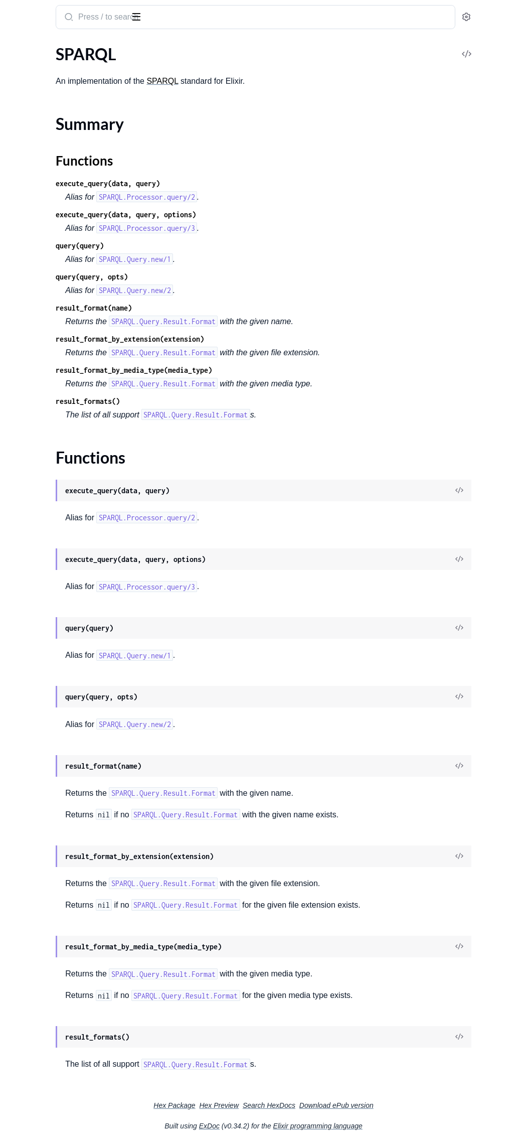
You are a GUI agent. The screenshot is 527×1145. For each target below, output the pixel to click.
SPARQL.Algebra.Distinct (51, 142)
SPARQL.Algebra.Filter (47, 182)
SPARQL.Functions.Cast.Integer (62, 589)
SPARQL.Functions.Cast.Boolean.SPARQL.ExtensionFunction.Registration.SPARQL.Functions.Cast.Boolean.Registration (71, 440)
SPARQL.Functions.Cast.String (60, 616)
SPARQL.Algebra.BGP (45, 114)
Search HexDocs (344, 1105)
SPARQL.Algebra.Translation (57, 304)
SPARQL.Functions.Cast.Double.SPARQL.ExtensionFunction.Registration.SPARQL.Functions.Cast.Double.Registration (71, 548)
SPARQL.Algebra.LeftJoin (51, 250)
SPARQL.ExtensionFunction (56, 358)
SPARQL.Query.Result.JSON (56, 805)
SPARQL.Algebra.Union (48, 345)
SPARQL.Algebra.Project (50, 277)
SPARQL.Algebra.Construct (55, 128)
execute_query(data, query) (233, 183)
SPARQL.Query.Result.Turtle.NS (62, 846)
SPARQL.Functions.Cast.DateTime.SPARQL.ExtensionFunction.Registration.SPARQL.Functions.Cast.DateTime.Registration (71, 494)
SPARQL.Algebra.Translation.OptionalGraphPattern (71, 331)
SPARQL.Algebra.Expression (56, 155)
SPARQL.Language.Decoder (55, 683)
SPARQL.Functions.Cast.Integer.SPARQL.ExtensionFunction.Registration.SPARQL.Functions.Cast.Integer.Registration (71, 602)
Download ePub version (412, 1105)
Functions (34, 96)
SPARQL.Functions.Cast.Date (58, 453)
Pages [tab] (18, 47)
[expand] (140, 67)
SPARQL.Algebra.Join (45, 236)
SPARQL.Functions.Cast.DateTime (67, 480)
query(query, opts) (217, 276)
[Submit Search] (193, 18)
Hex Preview (294, 1105)
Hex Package (249, 1105)
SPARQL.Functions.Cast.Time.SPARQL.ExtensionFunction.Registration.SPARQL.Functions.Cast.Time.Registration (71, 656)
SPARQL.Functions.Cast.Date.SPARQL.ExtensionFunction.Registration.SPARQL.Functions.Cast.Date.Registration (71, 467)
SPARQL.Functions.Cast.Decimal (64, 507)
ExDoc (284, 1126)
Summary (33, 84)
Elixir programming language (393, 1126)
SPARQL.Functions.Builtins (54, 399)
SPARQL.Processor (40, 710)
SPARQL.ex (32, 12)
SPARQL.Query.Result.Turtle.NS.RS (67, 860)
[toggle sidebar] (137, 16)
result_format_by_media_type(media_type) (259, 370)
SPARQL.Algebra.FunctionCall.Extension (71, 223)
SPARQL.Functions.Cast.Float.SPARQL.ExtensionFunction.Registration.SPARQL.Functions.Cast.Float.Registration (71, 575)
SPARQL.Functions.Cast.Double (63, 534)
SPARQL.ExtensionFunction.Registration (71, 372)
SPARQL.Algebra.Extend (50, 169)
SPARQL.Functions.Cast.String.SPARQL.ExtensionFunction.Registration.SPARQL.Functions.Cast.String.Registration (71, 629)
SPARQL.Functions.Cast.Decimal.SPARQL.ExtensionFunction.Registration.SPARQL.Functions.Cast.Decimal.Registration (71, 521)
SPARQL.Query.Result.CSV (54, 751)
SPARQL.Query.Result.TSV (53, 819)
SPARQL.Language (40, 670)
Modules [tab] (56, 47)
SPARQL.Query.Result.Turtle (56, 832)
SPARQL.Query (34, 724)
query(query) (205, 245)
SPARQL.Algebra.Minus (48, 263)
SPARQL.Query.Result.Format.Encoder (71, 792)
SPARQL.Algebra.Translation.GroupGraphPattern (71, 318)
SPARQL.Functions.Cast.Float (59, 561)
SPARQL (22, 67)
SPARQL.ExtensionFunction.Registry (71, 385)
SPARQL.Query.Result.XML (55, 873)
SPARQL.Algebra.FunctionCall (60, 196)
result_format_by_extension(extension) (255, 339)
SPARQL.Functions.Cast (49, 412)
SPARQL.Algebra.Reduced (52, 291)
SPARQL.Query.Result (46, 738)
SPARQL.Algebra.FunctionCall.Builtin (71, 209)
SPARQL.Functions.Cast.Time (58, 643)
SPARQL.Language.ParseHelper (62, 697)
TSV (15, 887)
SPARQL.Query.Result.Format (59, 765)
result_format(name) (219, 308)
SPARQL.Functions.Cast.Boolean (64, 426)
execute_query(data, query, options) (251, 214)
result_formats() (213, 401)
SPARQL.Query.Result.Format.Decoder (71, 778)
